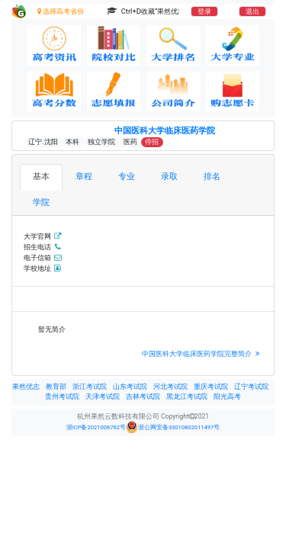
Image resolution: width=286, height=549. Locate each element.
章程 (84, 176)
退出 (252, 11)
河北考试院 (170, 386)
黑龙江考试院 (186, 396)
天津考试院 (102, 396)
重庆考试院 (211, 386)
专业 (126, 176)
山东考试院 (130, 386)
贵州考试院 (62, 396)
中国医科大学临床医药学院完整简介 (202, 353)
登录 (204, 11)
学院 (41, 202)
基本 (41, 176)
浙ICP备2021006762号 (96, 427)
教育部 (56, 386)
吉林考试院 (143, 396)
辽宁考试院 (251, 386)
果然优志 (26, 386)
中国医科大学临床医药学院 (164, 130)
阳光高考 (227, 396)
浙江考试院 (89, 386)
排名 (212, 176)
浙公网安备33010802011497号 (173, 427)
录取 (169, 176)
